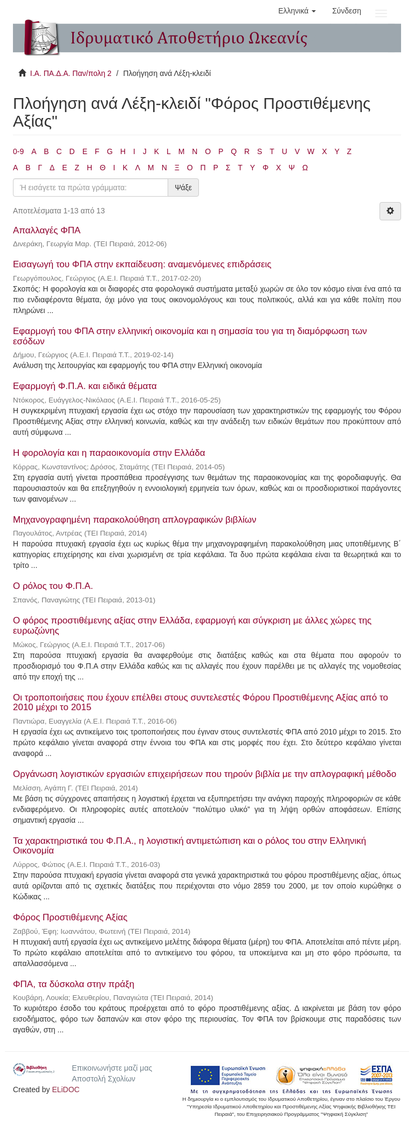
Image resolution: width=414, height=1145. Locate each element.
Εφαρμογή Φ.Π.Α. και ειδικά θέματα (85, 386)
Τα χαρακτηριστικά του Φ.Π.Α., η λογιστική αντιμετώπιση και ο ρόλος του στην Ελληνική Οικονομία (189, 846)
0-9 (18, 151)
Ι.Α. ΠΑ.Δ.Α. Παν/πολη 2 (71, 73)
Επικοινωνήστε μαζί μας (112, 1068)
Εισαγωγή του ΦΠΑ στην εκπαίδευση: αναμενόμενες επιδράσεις (142, 264)
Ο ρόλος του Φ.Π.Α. (53, 586)
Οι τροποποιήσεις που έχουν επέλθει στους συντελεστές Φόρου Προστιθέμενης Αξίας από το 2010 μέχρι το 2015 (200, 702)
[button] (297, 11)
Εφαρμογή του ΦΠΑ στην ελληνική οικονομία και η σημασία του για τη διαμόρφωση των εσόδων (190, 336)
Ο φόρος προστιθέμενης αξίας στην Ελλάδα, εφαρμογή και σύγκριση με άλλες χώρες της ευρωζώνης (192, 625)
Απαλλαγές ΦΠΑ (46, 230)
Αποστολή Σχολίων (103, 1078)
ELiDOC (65, 1089)
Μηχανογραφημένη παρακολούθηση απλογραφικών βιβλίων (134, 520)
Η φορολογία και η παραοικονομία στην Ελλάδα (109, 453)
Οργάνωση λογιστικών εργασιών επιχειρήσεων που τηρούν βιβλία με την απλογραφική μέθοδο (204, 774)
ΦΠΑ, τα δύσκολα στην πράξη (73, 984)
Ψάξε (183, 187)
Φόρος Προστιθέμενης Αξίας (70, 917)
